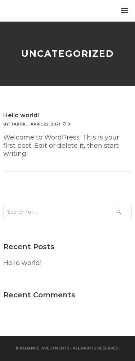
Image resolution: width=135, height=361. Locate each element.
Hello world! (22, 263)
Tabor (18, 124)
